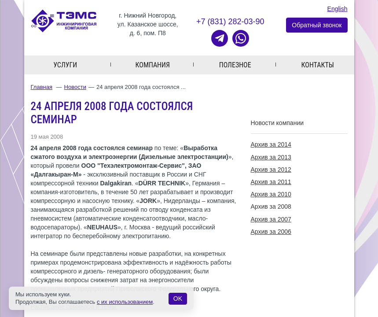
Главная (41, 87)
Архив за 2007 (271, 219)
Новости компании (277, 122)
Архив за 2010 (271, 194)
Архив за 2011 (271, 181)
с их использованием (125, 302)
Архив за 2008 (271, 206)
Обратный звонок (316, 25)
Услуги (65, 65)
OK (177, 298)
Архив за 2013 (271, 157)
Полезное (235, 65)
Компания (153, 65)
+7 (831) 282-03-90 (230, 21)
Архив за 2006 (271, 231)
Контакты (317, 65)
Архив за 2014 (271, 144)
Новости (75, 87)
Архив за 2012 (271, 169)
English (337, 8)
